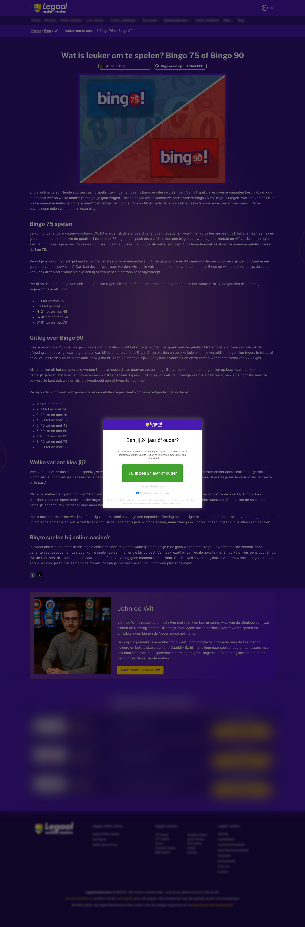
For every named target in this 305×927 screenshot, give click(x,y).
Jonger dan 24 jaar (152, 486)
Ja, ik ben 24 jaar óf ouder (152, 473)
